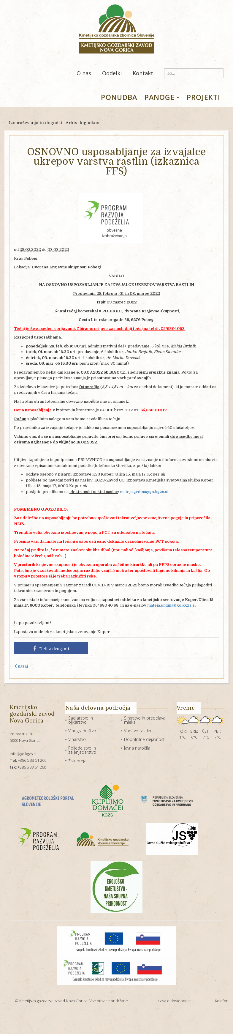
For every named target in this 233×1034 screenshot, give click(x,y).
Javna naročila (137, 748)
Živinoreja (77, 761)
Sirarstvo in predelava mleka (144, 720)
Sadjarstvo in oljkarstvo (80, 720)
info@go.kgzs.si (23, 753)
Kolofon (222, 1000)
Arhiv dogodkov (82, 122)
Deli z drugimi (51, 648)
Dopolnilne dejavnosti (145, 739)
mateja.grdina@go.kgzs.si (144, 492)
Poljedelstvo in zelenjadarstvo (82, 750)
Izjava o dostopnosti (173, 1000)
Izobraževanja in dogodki (35, 122)
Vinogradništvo (82, 731)
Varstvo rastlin (137, 731)
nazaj (21, 666)
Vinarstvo (77, 739)
